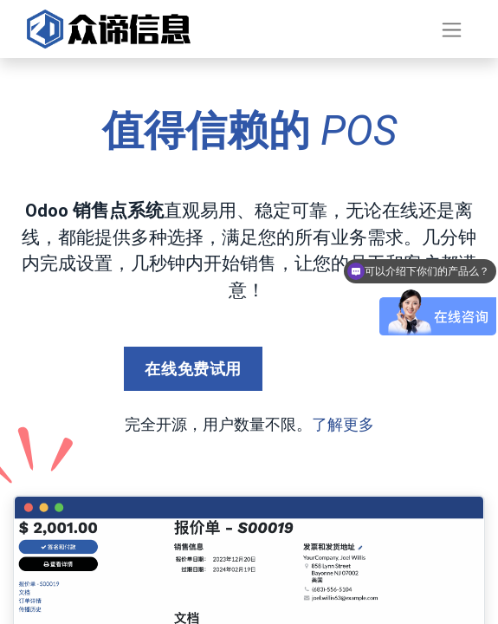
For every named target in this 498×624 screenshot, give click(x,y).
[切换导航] (451, 29)
